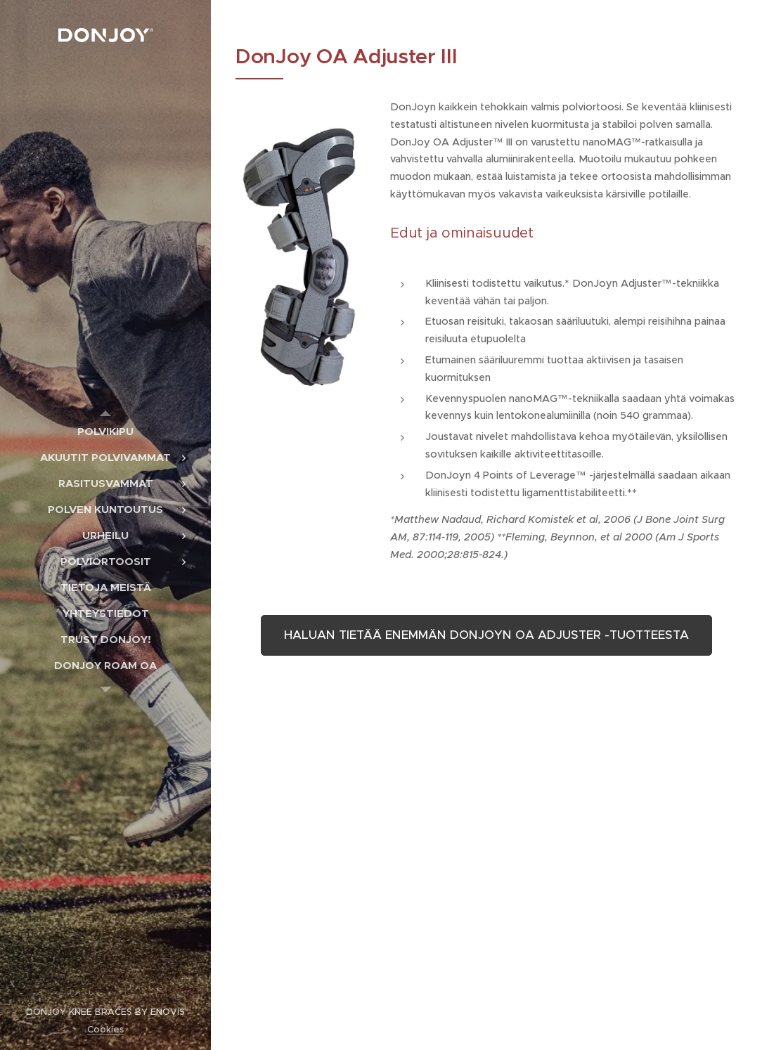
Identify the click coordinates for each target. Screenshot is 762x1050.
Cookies (105, 1029)
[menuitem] (105, 431)
